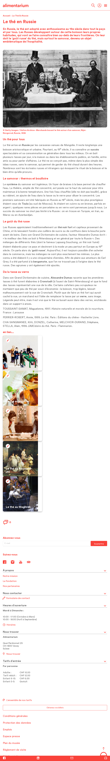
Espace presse (11, 736)
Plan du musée (11, 743)
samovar (32, 164)
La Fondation (10, 581)
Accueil (6, 16)
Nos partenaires (11, 586)
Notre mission (10, 576)
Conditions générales (15, 716)
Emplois (7, 729)
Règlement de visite (14, 750)
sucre (58, 231)
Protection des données (17, 722)
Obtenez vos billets (55, 708)
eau (57, 192)
